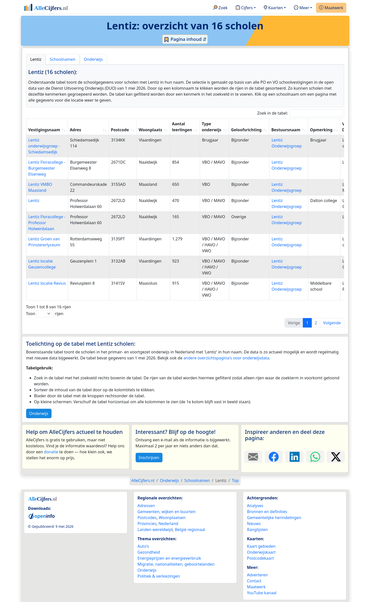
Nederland (168, 523)
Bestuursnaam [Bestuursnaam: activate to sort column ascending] (285, 130)
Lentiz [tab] (36, 59)
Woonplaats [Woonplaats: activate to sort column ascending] (150, 130)
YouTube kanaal (261, 593)
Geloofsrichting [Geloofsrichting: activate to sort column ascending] (246, 130)
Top (235, 480)
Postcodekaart (260, 558)
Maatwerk (331, 8)
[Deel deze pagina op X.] (336, 457)
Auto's (143, 546)
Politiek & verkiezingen (159, 576)
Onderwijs (38, 413)
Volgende (332, 323)
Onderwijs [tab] (93, 59)
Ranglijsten (257, 529)
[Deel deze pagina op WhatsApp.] (315, 457)
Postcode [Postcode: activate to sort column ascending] (120, 130)
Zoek (220, 8)
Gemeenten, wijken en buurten (167, 511)
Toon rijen (44, 314)
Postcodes (147, 517)
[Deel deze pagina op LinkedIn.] (294, 457)
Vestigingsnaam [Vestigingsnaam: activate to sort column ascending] (44, 130)
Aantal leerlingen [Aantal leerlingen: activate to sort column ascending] (182, 127)
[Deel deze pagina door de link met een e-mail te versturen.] (253, 457)
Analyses (255, 505)
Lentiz (34, 200)
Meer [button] (301, 8)
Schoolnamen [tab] (62, 59)
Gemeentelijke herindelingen (274, 517)
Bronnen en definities (267, 511)
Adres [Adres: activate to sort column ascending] (75, 130)
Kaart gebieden (261, 546)
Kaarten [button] (273, 8)
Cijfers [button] (244, 8)
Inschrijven (149, 457)
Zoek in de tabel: (300, 113)
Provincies (147, 523)
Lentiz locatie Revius (47, 283)
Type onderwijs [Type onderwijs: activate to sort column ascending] (211, 127)
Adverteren (257, 575)
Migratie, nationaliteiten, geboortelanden (176, 564)
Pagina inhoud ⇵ (185, 39)
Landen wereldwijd (155, 529)
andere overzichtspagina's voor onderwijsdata (226, 358)
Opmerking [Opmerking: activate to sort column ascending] (321, 130)
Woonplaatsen (172, 517)
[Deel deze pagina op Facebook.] (274, 457)
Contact (254, 581)
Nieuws (254, 523)
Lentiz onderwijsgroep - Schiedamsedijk (44, 146)
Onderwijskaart (261, 552)
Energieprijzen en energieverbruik (169, 558)
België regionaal (190, 529)
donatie (51, 452)
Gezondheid (149, 552)
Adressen (146, 505)
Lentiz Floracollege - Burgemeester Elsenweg (46, 168)
